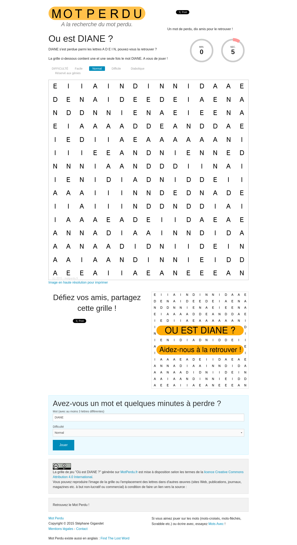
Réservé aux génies (68, 73)
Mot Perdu (56, 518)
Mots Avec (216, 524)
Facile (78, 68)
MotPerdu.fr (129, 472)
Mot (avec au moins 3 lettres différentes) (78, 411)
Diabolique (137, 68)
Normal (97, 68)
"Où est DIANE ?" (88, 472)
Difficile (116, 68)
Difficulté (58, 426)
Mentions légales (60, 529)
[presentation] (182, 16)
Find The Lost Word (115, 538)
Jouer (63, 445)
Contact (81, 529)
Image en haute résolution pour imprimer (78, 282)
